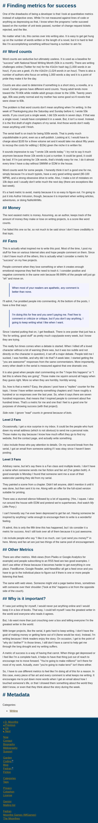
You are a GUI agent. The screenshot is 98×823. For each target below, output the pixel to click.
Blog (5, 765)
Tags (6, 782)
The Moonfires (11, 818)
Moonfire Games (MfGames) (19, 815)
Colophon (8, 791)
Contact (7, 740)
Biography (9, 744)
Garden (7, 757)
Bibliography (10, 748)
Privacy (7, 788)
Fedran (7, 768)
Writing (14, 710)
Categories (9, 778)
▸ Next (6, 731)
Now (5, 737)
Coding (7, 761)
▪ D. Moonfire (10, 722)
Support (7, 751)
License (7, 795)
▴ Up (5, 728)
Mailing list (9, 805)
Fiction (7, 772)
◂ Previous (9, 725)
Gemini (7, 801)
